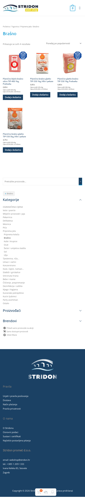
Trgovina (15, 29)
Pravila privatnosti (12, 411)
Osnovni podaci (10, 435)
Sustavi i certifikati (12, 439)
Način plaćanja (10, 407)
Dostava (7, 403)
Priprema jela (26, 29)
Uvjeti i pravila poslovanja (15, 399)
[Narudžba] (63, 45)
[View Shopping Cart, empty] (72, 9)
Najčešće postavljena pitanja (17, 443)
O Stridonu (8, 431)
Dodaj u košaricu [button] (13, 100)
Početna (6, 29)
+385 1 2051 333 (15, 467)
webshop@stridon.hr (19, 463)
